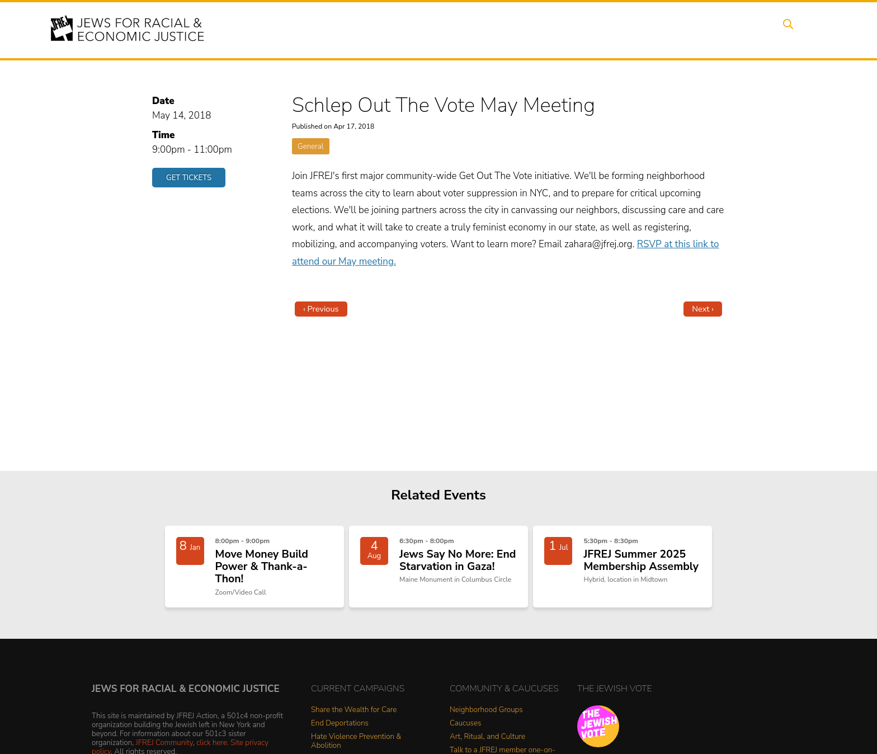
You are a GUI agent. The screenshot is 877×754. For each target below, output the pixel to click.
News (598, 29)
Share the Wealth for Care (354, 717)
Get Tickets (188, 177)
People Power (541, 29)
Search (797, 29)
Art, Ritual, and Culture (487, 744)
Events (438, 29)
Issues (482, 29)
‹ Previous (321, 308)
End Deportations (340, 731)
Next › (703, 308)
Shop (754, 29)
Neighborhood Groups (486, 717)
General (311, 146)
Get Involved (653, 29)
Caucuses (465, 731)
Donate (711, 29)
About (394, 29)
